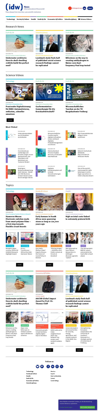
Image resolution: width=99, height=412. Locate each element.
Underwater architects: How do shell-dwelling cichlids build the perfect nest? (17, 61)
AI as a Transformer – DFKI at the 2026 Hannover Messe (26, 251)
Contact (53, 378)
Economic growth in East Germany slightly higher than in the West (41, 333)
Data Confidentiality (56, 376)
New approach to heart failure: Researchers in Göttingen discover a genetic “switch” (72, 253)
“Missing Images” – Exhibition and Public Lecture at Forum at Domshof (56, 252)
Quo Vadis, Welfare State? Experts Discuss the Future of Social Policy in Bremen (41, 253)
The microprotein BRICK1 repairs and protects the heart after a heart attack (87, 252)
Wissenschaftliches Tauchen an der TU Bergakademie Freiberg (76, 109)
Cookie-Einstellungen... (66, 407)
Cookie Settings (55, 381)
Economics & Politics (55, 19)
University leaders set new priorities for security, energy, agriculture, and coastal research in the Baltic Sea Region (72, 334)
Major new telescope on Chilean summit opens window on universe (27, 331)
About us (53, 371)
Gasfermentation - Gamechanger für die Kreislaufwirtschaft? (45, 109)
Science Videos (85, 19)
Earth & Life (42, 19)
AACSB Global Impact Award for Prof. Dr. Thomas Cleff (46, 301)
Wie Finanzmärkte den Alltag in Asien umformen (85, 135)
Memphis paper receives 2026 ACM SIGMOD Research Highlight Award (12, 251)
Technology (11, 19)
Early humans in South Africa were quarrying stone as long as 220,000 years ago (47, 220)
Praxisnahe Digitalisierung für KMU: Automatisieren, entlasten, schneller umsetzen (18, 110)
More (10, 120)
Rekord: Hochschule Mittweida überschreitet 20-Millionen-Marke (84, 153)
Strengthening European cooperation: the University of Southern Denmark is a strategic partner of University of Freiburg (86, 335)
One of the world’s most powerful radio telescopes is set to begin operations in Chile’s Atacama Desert (85, 172)
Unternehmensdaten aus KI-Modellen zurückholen (25, 135)
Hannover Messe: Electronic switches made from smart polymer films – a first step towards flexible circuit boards (18, 221)
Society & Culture (23, 19)
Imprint (53, 374)
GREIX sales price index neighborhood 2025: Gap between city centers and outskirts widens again (56, 336)
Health (33, 19)
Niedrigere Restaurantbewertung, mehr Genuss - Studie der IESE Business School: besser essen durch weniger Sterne (25, 173)
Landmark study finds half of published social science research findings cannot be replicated (48, 61)
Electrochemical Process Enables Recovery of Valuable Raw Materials (55, 153)
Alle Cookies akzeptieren (87, 407)
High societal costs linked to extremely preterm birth (78, 217)
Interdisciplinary (71, 19)
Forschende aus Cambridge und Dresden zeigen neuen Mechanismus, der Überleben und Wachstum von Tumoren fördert (25, 156)
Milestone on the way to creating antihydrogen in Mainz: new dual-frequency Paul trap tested (78, 61)
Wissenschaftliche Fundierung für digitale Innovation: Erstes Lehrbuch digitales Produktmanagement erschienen (55, 138)
